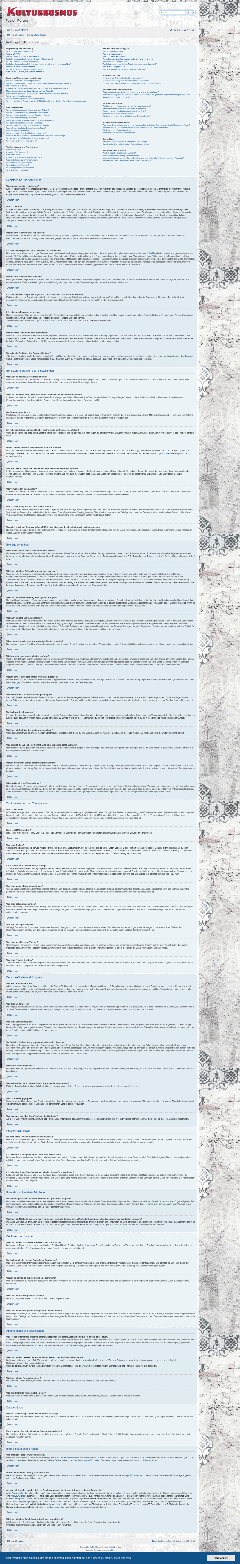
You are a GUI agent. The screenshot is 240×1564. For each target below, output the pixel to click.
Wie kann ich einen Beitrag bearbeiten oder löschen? (27, 112)
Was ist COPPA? (13, 54)
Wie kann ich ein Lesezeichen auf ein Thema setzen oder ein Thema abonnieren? (135, 128)
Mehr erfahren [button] (122, 1557)
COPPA (152, 253)
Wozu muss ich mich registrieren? (20, 51)
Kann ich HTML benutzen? (17, 152)
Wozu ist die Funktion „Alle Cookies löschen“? (25, 72)
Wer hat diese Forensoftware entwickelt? (119, 153)
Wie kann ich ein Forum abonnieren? (117, 130)
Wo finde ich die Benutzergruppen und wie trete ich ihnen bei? (127, 59)
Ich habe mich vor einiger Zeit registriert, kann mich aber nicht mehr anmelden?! (38, 64)
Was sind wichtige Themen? (17, 165)
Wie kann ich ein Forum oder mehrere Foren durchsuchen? (126, 106)
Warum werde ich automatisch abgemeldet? (24, 69)
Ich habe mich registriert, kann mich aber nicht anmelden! (29, 59)
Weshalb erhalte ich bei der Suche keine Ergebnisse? (124, 108)
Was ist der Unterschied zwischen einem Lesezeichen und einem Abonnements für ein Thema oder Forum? (146, 125)
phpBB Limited (163, 453)
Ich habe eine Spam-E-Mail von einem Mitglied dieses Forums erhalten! (131, 83)
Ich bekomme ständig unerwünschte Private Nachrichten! (125, 81)
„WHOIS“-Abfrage (18, 1496)
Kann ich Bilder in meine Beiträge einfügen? (24, 157)
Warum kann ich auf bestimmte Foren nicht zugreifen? (28, 125)
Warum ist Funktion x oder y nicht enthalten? (120, 156)
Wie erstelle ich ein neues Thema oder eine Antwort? (27, 110)
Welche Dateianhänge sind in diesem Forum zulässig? (124, 142)
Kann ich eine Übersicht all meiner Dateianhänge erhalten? (126, 144)
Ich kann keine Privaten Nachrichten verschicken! (122, 78)
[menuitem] (24, 30)
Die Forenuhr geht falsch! (16, 86)
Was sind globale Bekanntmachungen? (22, 160)
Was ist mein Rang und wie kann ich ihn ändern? (26, 99)
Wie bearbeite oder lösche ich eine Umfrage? (24, 123)
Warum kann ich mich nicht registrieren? (22, 56)
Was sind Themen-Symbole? (18, 170)
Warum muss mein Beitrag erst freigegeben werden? (27, 138)
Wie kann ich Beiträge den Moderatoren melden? (26, 133)
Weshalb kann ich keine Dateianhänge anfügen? (26, 128)
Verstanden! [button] (221, 1558)
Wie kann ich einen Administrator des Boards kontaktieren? (126, 161)
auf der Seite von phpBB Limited (85, 1460)
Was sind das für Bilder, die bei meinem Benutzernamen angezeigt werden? (37, 93)
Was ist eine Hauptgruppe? (113, 67)
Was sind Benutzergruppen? (114, 56)
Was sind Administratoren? (113, 51)
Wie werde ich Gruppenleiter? (114, 62)
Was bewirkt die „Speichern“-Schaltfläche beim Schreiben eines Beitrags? (36, 136)
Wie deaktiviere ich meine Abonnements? (119, 133)
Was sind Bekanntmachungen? (19, 163)
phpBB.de (182, 453)
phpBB (92, 1547)
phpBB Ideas (133, 1475)
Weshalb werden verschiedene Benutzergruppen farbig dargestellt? (129, 64)
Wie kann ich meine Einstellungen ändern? (23, 81)
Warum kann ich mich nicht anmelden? (22, 62)
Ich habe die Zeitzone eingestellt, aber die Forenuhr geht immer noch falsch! (37, 88)
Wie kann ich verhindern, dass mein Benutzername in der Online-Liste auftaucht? (39, 83)
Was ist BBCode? (13, 150)
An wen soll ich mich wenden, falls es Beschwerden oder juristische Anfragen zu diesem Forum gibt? (143, 158)
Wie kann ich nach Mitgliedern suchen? (118, 114)
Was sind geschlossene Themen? (20, 168)
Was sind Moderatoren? (112, 54)
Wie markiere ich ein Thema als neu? (21, 141)
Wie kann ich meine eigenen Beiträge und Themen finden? (126, 116)
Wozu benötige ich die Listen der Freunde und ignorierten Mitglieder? (130, 92)
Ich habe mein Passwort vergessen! (20, 67)
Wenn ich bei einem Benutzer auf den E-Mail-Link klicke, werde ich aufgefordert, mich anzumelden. (46, 101)
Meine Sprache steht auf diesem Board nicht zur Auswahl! (29, 91)
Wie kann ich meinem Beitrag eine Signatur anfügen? (28, 115)
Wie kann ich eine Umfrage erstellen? (21, 118)
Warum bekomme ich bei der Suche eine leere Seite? (124, 111)
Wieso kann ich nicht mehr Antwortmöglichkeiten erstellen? (30, 120)
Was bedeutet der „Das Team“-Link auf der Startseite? (124, 69)
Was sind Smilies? (13, 155)
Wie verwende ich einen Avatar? (19, 96)
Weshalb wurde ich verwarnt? (18, 130)
